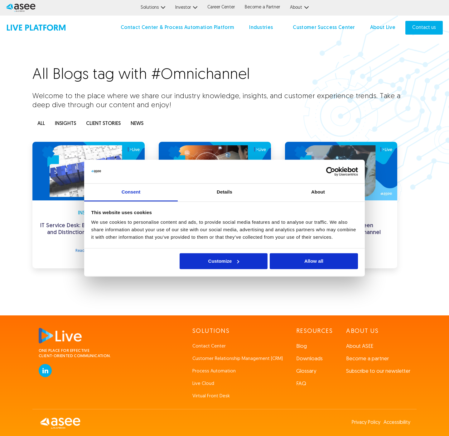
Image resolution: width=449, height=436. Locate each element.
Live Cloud (203, 383)
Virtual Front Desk (211, 396)
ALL (41, 123)
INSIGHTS (65, 123)
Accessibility (397, 422)
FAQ (301, 383)
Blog (301, 346)
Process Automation (214, 371)
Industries (261, 27)
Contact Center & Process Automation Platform (177, 27)
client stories (103, 123)
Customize (223, 261)
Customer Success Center (324, 27)
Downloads (309, 359)
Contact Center (209, 346)
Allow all (313, 261)
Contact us (424, 27)
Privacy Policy (366, 422)
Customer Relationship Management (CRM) (237, 359)
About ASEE (359, 346)
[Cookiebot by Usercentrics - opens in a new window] (330, 171)
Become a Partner (262, 7)
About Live (382, 27)
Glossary (306, 371)
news (137, 123)
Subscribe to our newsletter (378, 371)
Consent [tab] (131, 192)
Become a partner (367, 359)
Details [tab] (224, 192)
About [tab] (318, 192)
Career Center (221, 7)
